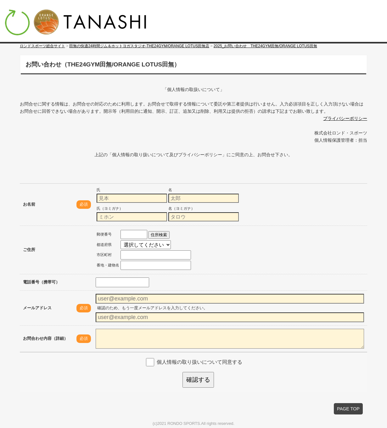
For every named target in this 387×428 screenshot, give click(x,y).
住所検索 (159, 234)
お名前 (29, 204)
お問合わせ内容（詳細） (45, 338)
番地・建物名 (108, 265)
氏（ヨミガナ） (110, 208)
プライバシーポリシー (345, 118)
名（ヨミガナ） (181, 208)
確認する (198, 379)
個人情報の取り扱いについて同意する (199, 361)
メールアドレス (37, 307)
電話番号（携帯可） (41, 282)
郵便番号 (104, 234)
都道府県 (104, 245)
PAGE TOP (348, 408)
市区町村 (104, 255)
